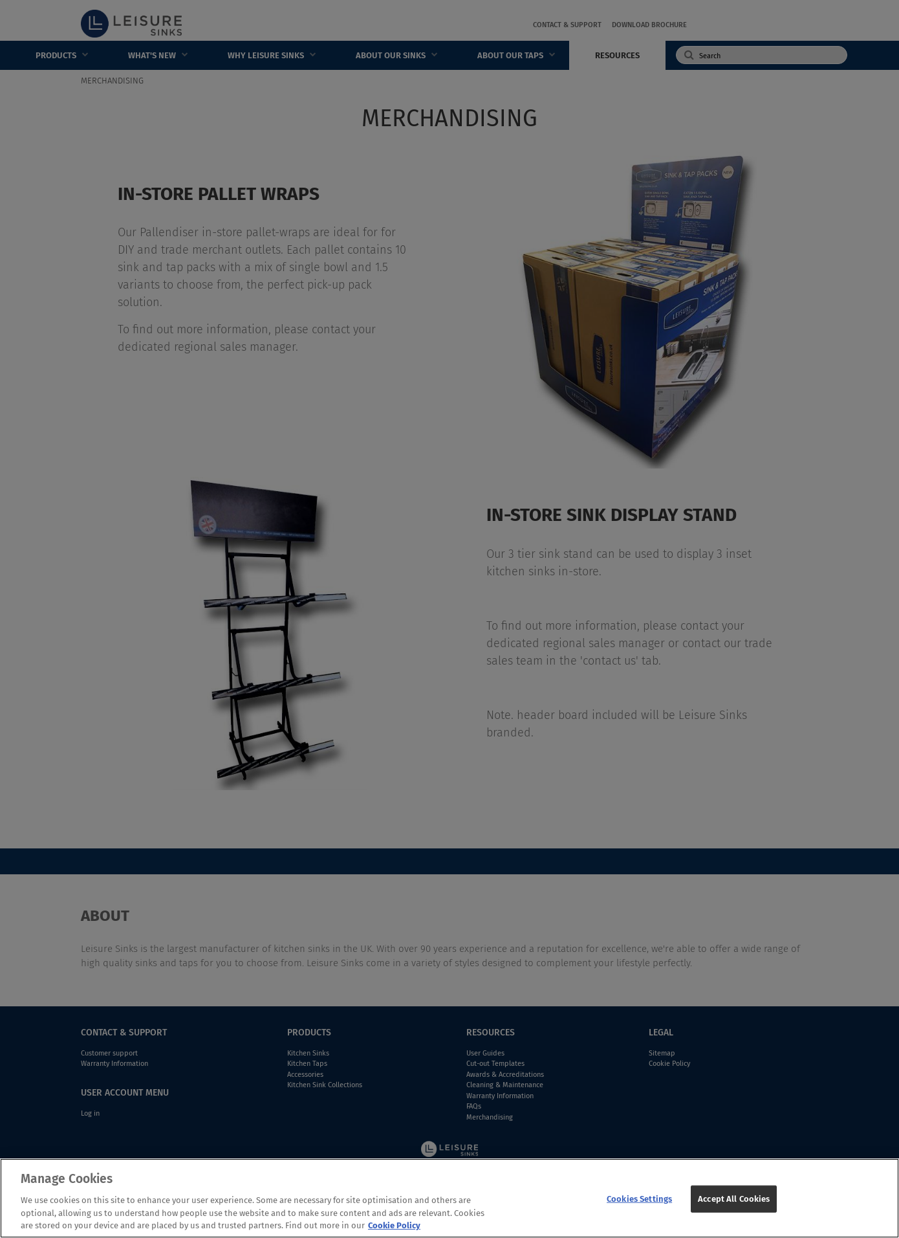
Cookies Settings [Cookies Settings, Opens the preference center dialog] (639, 1204)
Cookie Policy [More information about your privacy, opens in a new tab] (394, 1230)
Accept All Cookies (734, 1204)
